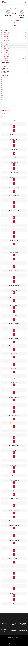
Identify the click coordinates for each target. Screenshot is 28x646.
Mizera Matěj (6, 44)
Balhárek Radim (6, 32)
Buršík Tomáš (6, 102)
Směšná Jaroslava (11, 20)
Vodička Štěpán (6, 104)
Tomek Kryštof (6, 87)
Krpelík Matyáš (6, 56)
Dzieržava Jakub (7, 91)
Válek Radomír (6, 54)
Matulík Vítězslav (4, 110)
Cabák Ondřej (6, 48)
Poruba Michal (3, 72)
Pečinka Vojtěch (6, 106)
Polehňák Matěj (6, 50)
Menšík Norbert (6, 85)
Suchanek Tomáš (17, 20)
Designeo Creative (15, 643)
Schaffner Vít (3, 116)
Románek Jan (6, 42)
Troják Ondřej (6, 36)
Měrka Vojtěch (6, 58)
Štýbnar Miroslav (7, 81)
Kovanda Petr (6, 34)
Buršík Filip (6, 77)
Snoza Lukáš (6, 46)
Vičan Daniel (6, 60)
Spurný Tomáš (6, 83)
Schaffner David (6, 89)
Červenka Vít (6, 38)
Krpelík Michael (6, 40)
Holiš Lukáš (6, 52)
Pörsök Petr (3, 113)
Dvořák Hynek (6, 79)
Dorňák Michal (3, 66)
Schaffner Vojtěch (7, 93)
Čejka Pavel (3, 63)
